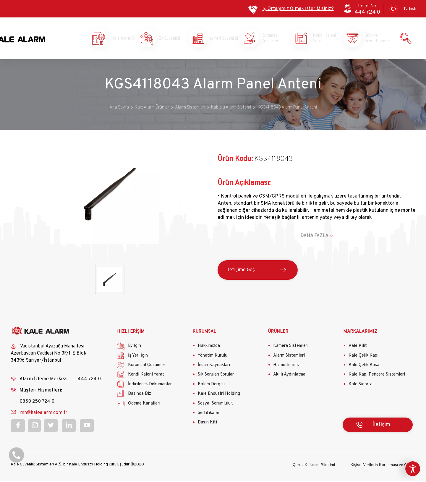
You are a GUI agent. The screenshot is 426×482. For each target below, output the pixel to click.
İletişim (381, 426)
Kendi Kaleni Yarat (323, 39)
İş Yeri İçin (138, 357)
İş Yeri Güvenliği (220, 39)
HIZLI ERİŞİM (131, 333)
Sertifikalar (208, 414)
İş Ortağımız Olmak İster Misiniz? (298, 9)
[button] (109, 244)
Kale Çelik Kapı (363, 357)
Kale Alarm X (117, 39)
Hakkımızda (209, 347)
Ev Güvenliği (168, 39)
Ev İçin (134, 347)
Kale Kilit (358, 347)
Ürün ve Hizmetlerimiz (374, 39)
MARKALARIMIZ (360, 333)
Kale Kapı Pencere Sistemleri (377, 376)
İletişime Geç (240, 271)
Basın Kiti (207, 424)
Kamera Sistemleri (290, 347)
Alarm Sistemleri (289, 357)
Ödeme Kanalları (144, 404)
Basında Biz (139, 395)
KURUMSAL (204, 333)
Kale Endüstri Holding (219, 395)
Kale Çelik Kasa (364, 366)
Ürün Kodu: (235, 160)
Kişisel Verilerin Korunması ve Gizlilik (382, 466)
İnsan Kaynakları (214, 366)
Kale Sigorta (360, 385)
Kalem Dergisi (211, 385)
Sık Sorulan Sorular (216, 376)
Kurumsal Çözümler (271, 39)
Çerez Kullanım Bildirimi (314, 466)
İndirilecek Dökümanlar (150, 385)
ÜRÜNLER (278, 333)
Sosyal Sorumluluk (215, 404)
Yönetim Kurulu (212, 357)
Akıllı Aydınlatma (289, 376)
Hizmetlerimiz (286, 366)
